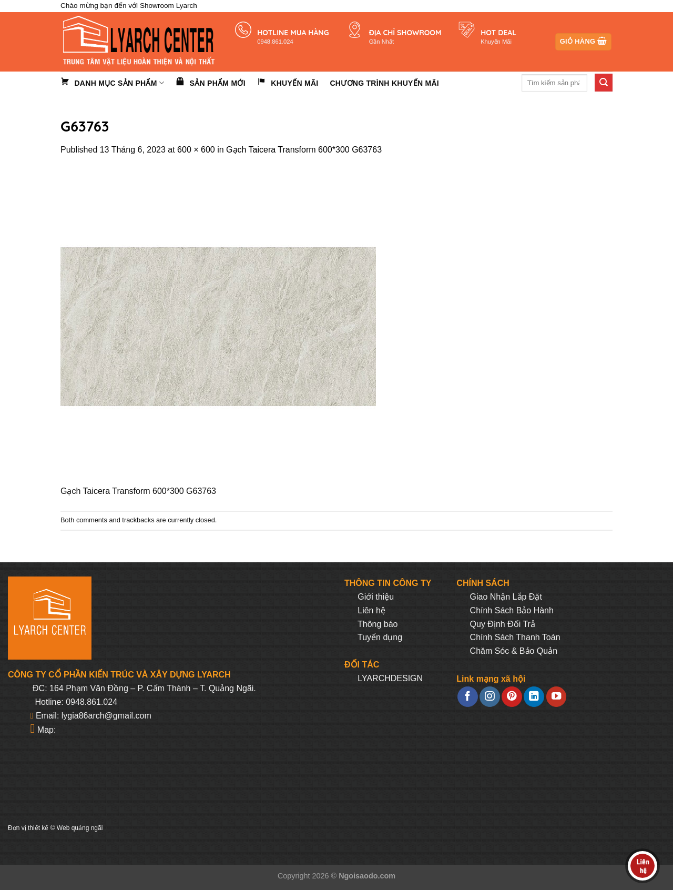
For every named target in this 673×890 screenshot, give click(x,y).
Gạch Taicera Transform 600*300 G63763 (304, 149)
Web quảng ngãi (80, 828)
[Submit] (604, 83)
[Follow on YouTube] (556, 696)
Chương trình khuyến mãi (384, 83)
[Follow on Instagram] (489, 696)
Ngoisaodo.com (367, 876)
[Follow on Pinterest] (512, 696)
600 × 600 (196, 149)
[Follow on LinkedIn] (534, 696)
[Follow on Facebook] (467, 696)
